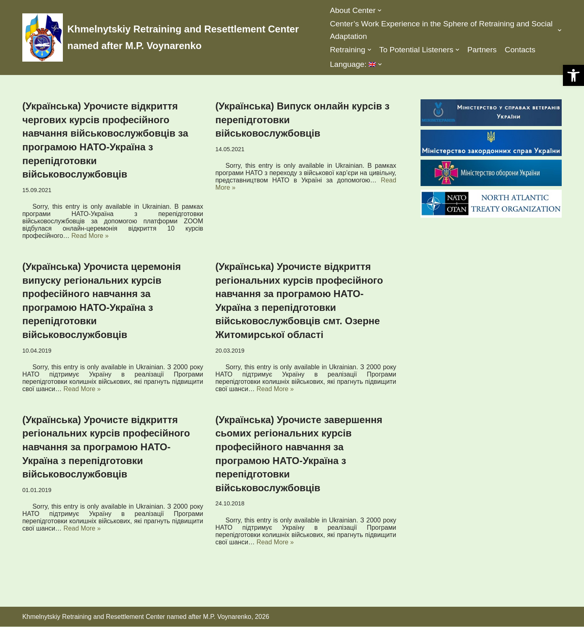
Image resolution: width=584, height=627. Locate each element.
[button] (573, 75)
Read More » (91, 235)
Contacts (520, 49)
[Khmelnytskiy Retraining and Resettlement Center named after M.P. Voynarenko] (170, 37)
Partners (482, 49)
